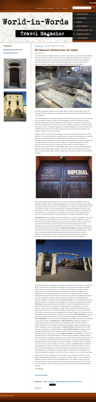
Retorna (37, 388)
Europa (45, 381)
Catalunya (51, 381)
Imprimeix (65, 8)
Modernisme (78, 381)
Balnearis (71, 381)
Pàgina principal (39, 46)
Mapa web (51, 8)
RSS (58, 8)
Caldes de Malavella (61, 381)
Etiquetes (38, 381)
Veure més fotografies (41, 375)
